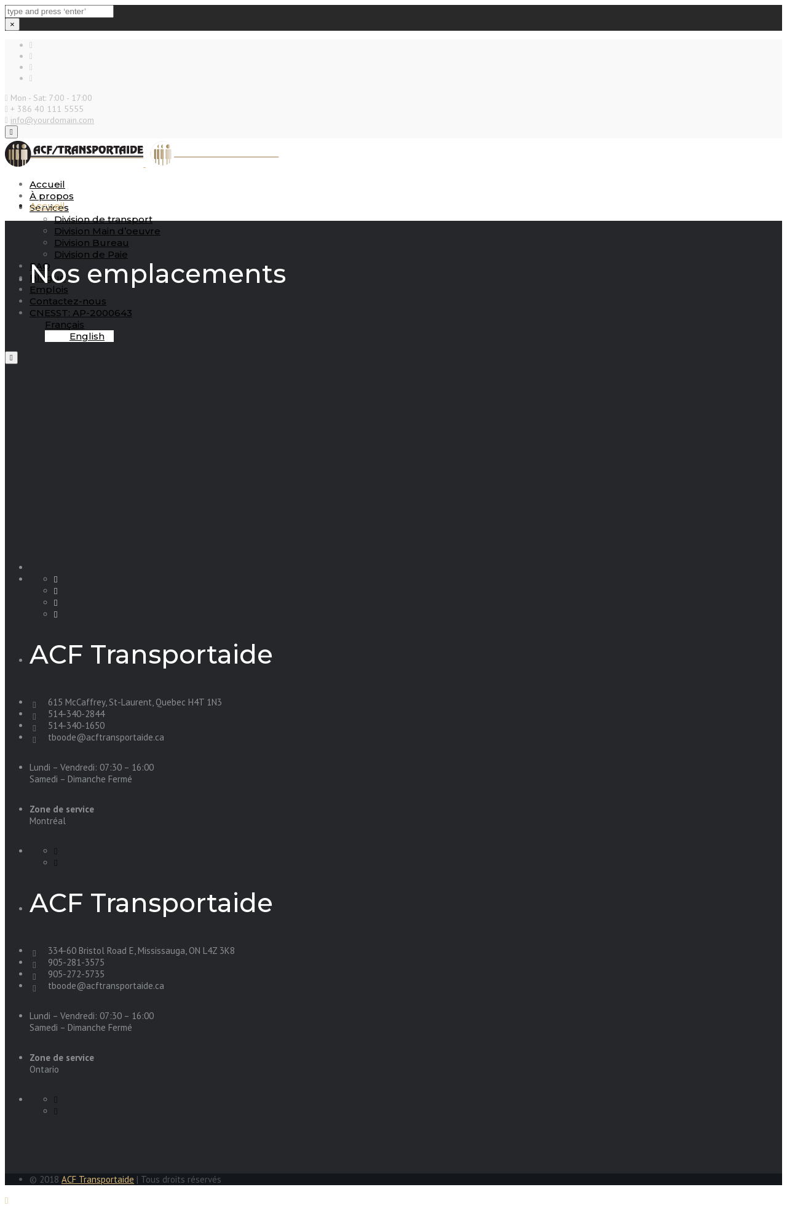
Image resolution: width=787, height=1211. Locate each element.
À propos (52, 196)
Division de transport (103, 219)
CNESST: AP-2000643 (81, 313)
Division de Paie (91, 254)
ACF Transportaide (97, 1179)
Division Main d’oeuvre (107, 231)
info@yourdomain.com (52, 119)
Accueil (47, 184)
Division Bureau (91, 242)
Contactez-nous (68, 301)
